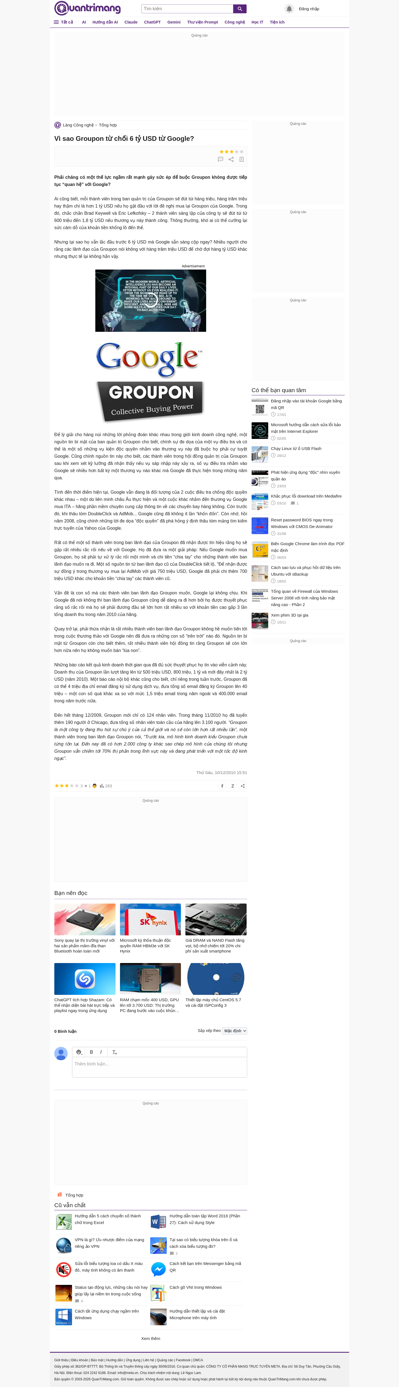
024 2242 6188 (94, 1373)
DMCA (198, 1360)
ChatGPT (152, 22)
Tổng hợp (108, 125)
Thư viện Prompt (202, 22)
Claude (131, 22)
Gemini (173, 22)
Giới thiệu (61, 1360)
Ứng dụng (133, 1360)
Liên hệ (148, 1360)
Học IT (257, 22)
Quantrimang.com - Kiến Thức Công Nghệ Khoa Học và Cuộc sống (87, 8)
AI (84, 22)
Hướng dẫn (114, 1360)
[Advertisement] (199, 77)
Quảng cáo (165, 1360)
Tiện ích (277, 22)
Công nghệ (235, 22)
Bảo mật (97, 1360)
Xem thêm (150, 1338)
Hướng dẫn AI (105, 22)
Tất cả (67, 22)
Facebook (183, 1360)
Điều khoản (79, 1360)
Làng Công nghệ (78, 125)
